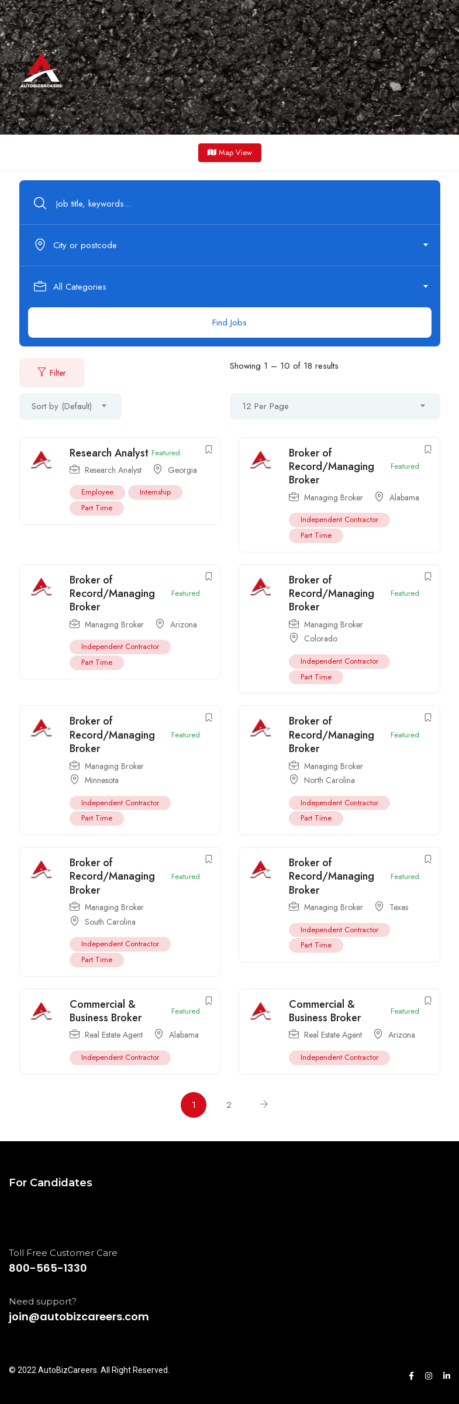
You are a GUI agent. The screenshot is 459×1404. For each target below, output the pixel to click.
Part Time (96, 507)
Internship (155, 491)
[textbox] (229, 245)
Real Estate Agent (114, 1035)
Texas (398, 907)
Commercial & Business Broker (106, 1011)
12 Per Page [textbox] (265, 406)
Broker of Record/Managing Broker (331, 466)
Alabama (404, 497)
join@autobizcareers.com (79, 1316)
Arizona (183, 624)
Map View (230, 152)
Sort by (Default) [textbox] (62, 406)
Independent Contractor (339, 519)
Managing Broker (333, 497)
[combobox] (236, 245)
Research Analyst (109, 453)
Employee (97, 491)
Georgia (182, 470)
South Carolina (110, 922)
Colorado (320, 638)
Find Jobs (229, 322)
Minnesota (102, 780)
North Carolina (329, 780)
